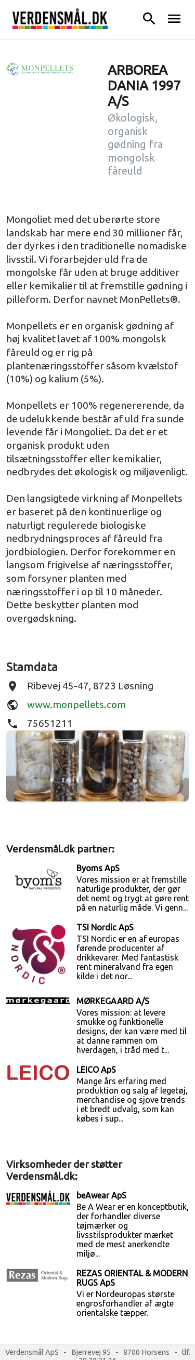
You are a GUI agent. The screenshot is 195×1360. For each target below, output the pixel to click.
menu (174, 18)
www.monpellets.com (76, 704)
